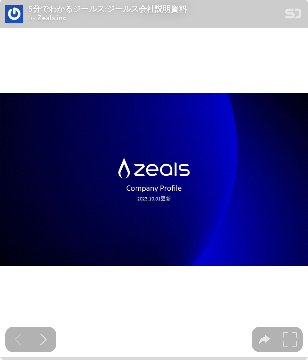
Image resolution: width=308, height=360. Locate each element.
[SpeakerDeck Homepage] (293, 15)
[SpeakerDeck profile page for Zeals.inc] (14, 14)
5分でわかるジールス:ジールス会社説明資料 (107, 9)
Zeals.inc (51, 18)
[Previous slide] (18, 339)
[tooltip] (264, 339)
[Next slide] (43, 339)
